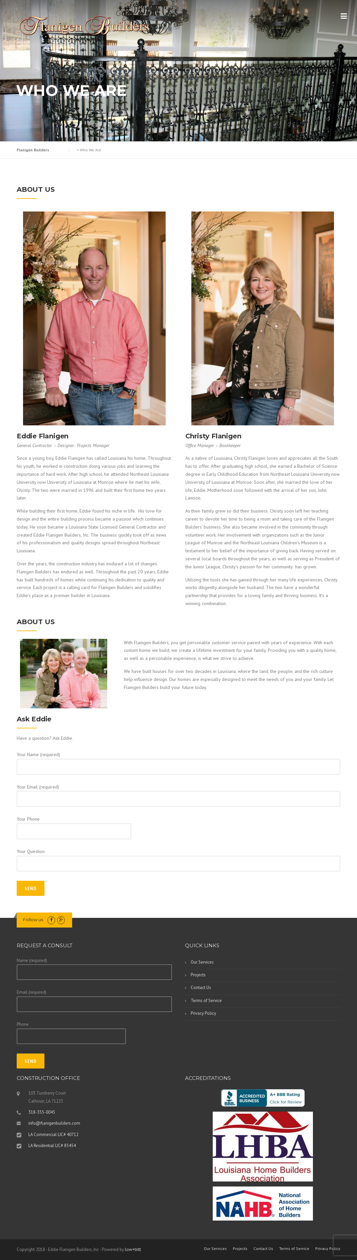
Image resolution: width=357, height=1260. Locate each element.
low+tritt (133, 1249)
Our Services (202, 962)
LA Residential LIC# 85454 (52, 1145)
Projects (198, 975)
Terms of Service (206, 1000)
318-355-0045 (41, 1112)
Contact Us (201, 987)
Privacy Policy (203, 1013)
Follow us (33, 919)
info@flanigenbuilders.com (54, 1123)
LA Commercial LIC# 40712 (53, 1134)
